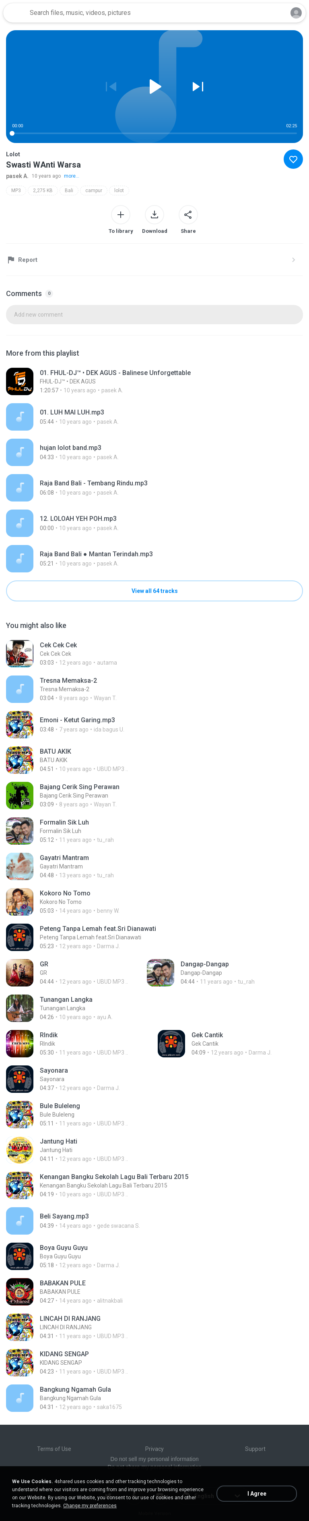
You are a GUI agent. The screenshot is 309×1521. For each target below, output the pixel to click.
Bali (69, 190)
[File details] (140, 381)
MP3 (16, 190)
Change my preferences (90, 1506)
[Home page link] (15, 13)
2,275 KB (43, 190)
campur (93, 190)
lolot (119, 190)
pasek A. (17, 176)
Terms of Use (54, 1449)
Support (255, 1449)
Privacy (154, 1449)
